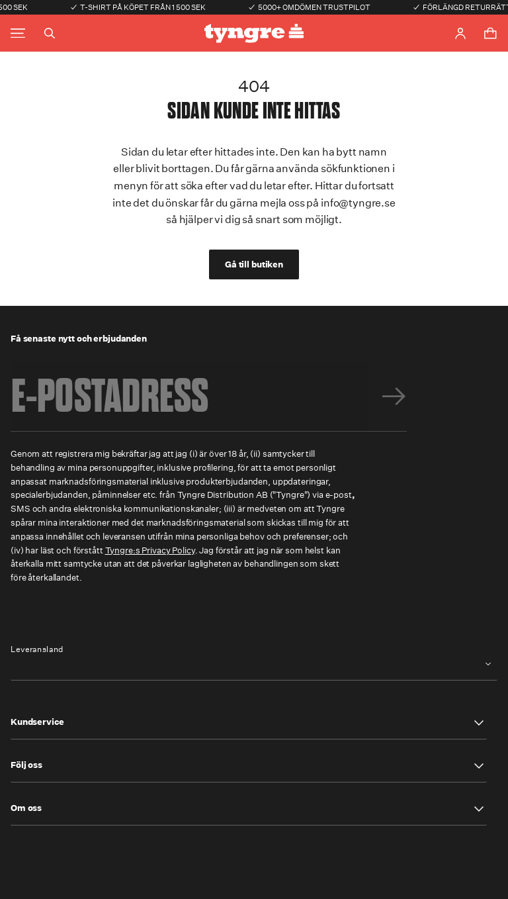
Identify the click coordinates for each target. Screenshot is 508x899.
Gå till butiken (254, 264)
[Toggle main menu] (17, 33)
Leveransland (37, 649)
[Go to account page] (460, 33)
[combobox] (254, 664)
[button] (249, 723)
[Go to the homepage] (254, 33)
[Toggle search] (49, 33)
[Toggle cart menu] (490, 33)
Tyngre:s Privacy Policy (150, 550)
